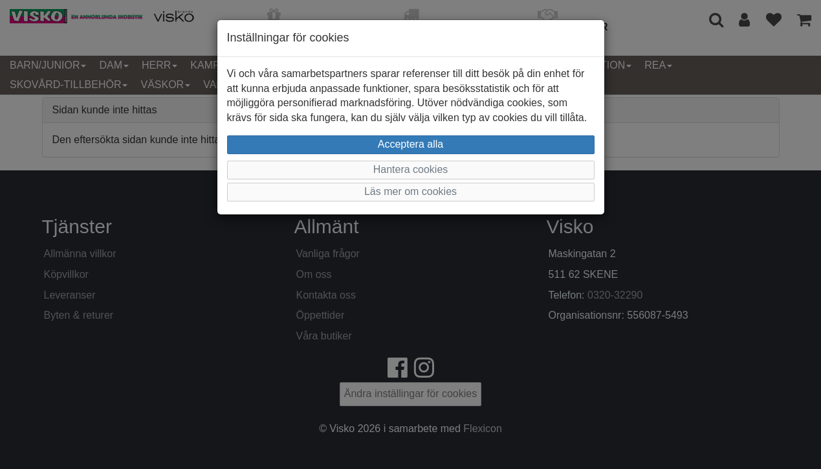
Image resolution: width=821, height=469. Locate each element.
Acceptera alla (410, 144)
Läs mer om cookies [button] (410, 191)
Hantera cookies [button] (410, 169)
